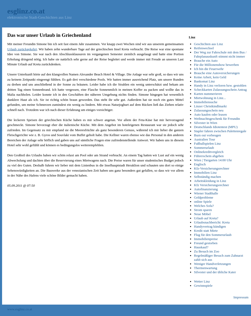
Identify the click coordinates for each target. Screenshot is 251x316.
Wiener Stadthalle (206, 193)
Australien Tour (204, 139)
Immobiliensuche (205, 102)
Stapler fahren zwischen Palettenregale (220, 131)
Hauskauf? (201, 247)
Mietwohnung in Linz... (210, 98)
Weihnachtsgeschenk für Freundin (217, 119)
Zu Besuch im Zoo (206, 251)
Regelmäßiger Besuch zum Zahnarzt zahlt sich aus (218, 258)
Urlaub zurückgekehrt (22, 49)
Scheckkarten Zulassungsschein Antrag (220, 90)
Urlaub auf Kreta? (206, 218)
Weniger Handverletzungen (212, 264)
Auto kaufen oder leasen (210, 114)
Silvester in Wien (205, 123)
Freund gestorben (206, 243)
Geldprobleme (203, 197)
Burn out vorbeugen (207, 135)
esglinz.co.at (26, 11)
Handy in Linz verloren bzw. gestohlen (220, 85)
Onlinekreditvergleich (209, 152)
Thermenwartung (205, 268)
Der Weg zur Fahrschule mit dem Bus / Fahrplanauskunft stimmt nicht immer (220, 54)
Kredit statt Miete (206, 231)
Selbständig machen (207, 177)
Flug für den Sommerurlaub (213, 235)
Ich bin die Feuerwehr (209, 69)
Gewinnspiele (203, 285)
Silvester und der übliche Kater (215, 272)
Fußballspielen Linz (207, 143)
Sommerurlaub (204, 148)
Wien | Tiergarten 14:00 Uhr (213, 160)
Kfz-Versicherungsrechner (211, 168)
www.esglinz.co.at (19, 309)
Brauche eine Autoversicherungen (217, 73)
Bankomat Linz (204, 81)
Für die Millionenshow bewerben (216, 65)
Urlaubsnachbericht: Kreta (212, 222)
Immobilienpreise (206, 239)
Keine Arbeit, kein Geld (210, 77)
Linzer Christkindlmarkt (210, 106)
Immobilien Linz (205, 172)
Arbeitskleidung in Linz (210, 181)
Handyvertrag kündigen (210, 226)
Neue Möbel (202, 214)
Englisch (200, 164)
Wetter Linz (202, 281)
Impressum (240, 297)
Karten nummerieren (208, 94)
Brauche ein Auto (206, 60)
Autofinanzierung (206, 189)
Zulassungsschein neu (209, 110)
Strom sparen (203, 210)
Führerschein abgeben (209, 156)
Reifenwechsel (204, 48)
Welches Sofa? (204, 206)
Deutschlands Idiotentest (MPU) (216, 127)
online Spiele (203, 201)
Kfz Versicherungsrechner (211, 185)
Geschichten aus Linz (208, 44)
